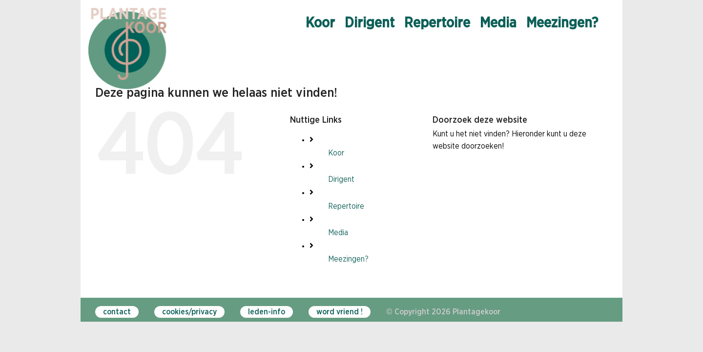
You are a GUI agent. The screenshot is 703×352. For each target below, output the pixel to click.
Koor (336, 153)
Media (338, 233)
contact (117, 312)
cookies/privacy (189, 312)
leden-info (266, 312)
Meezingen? (348, 259)
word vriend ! (339, 312)
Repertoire (346, 206)
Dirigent (341, 179)
